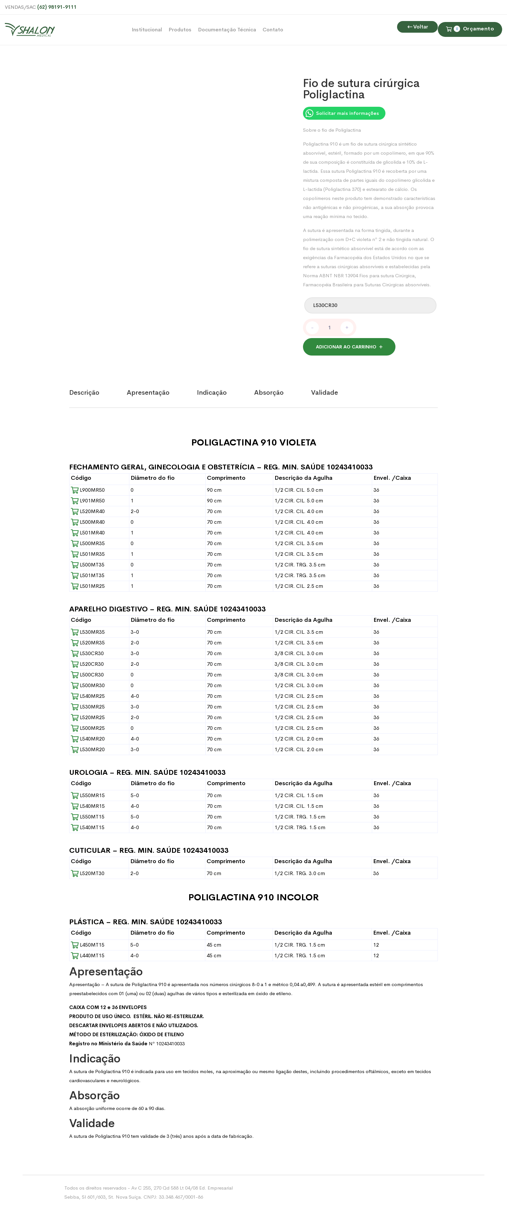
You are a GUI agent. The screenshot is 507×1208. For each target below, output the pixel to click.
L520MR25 (88, 715)
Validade (324, 391)
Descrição (84, 391)
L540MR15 (88, 804)
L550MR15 (88, 793)
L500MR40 (88, 520)
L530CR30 (87, 651)
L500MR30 (88, 683)
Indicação (212, 391)
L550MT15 (87, 815)
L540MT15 (87, 825)
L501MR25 (88, 584)
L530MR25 (88, 705)
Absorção (269, 391)
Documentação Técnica (227, 29)
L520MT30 (87, 871)
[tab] (98, 391)
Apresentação (148, 391)
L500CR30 (87, 673)
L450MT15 (87, 943)
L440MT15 (87, 953)
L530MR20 (88, 747)
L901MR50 (88, 499)
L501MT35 (87, 573)
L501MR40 (88, 531)
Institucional (147, 29)
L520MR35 (88, 641)
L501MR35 (88, 552)
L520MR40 (88, 509)
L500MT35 (87, 563)
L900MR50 (88, 488)
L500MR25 (88, 726)
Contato (273, 29)
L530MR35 (88, 630)
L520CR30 (87, 662)
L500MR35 (88, 541)
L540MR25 (88, 694)
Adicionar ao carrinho (346, 345)
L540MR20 (88, 737)
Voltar (417, 57)
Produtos (179, 29)
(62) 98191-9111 (57, 7)
